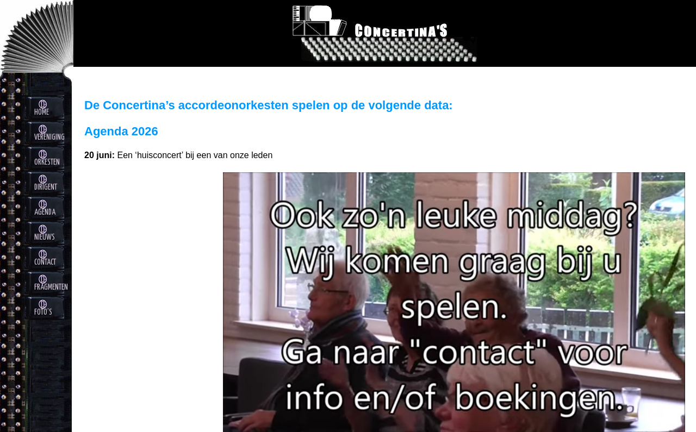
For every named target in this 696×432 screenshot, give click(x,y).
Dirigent (45, 187)
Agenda (44, 212)
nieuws (44, 237)
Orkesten (47, 162)
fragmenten (51, 287)
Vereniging (49, 137)
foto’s (43, 312)
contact (45, 262)
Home (41, 112)
